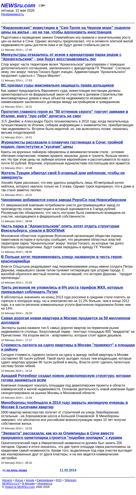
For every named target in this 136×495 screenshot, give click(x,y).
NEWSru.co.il (10, 483)
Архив (30, 480)
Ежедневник (45, 480)
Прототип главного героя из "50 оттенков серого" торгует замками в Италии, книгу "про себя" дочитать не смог (64, 114)
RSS (59, 480)
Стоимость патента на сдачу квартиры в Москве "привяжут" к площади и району (68, 347)
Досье (19, 480)
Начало (7, 480)
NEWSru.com (18, 5)
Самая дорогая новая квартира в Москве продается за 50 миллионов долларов (65, 320)
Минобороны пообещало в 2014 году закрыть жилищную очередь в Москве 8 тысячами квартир (64, 405)
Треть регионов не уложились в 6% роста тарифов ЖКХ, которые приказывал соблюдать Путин (62, 289)
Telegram (70, 480)
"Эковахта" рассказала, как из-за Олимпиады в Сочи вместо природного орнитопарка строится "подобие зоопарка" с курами (61, 435)
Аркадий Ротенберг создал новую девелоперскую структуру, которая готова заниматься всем (66, 378)
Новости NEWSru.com (20, 487)
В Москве (28, 483)
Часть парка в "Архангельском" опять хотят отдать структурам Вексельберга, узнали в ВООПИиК (60, 228)
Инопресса (45, 483)
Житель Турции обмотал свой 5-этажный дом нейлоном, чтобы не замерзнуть (63, 175)
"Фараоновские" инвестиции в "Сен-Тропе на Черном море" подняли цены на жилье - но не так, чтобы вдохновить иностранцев (65, 30)
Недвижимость (12, 14)
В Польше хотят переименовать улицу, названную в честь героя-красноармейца (62, 259)
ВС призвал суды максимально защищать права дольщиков (57, 85)
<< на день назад (14, 470)
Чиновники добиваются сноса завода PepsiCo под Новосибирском (63, 200)
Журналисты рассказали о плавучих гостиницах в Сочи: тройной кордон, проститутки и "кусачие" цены (62, 144)
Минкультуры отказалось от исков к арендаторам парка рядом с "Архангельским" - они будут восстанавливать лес (61, 57)
